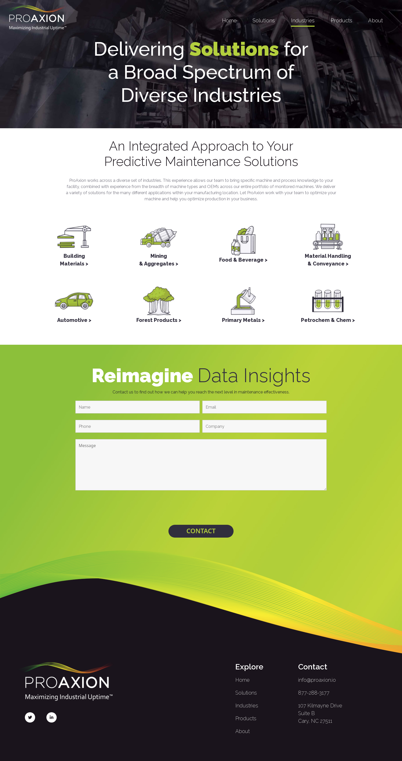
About (375, 20)
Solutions (264, 20)
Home (229, 20)
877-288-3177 (313, 693)
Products (341, 20)
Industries (303, 20)
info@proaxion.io (317, 680)
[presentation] (201, 508)
